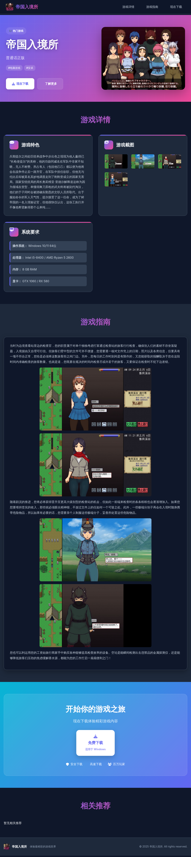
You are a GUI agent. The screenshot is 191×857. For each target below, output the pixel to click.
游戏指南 (152, 7)
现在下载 (176, 7)
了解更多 (51, 83)
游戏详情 (128, 7)
